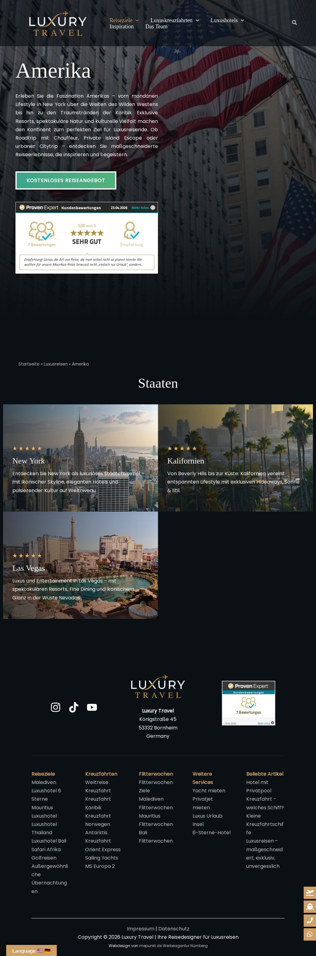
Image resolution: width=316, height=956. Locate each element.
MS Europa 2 (100, 866)
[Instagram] (55, 707)
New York (28, 460)
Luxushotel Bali (48, 840)
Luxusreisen (56, 364)
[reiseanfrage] (310, 893)
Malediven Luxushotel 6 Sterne (46, 791)
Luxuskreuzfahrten (174, 21)
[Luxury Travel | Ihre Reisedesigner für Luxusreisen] (57, 22)
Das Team (120, 27)
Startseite (29, 364)
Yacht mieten (209, 790)
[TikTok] (74, 707)
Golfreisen (43, 857)
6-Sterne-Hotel (212, 832)
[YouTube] (92, 707)
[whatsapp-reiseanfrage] (310, 920)
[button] (135, 21)
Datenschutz (173, 928)
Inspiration (266, 20)
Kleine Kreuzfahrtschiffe (265, 824)
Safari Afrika (46, 849)
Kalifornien (185, 460)
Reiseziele (124, 21)
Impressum (140, 928)
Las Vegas (28, 568)
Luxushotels (226, 21)
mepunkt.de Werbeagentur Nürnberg (173, 945)
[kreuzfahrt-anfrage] (310, 907)
